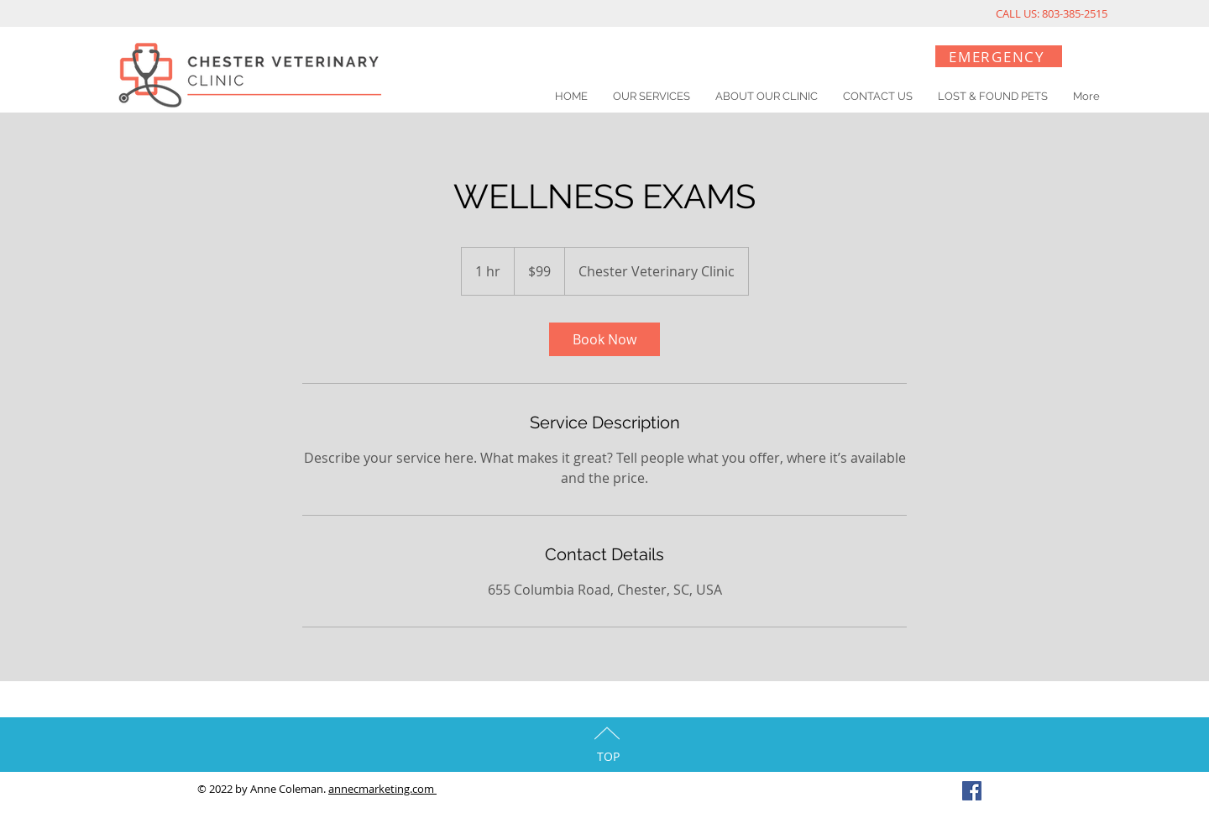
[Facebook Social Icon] (971, 790)
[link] (604, 339)
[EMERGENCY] (998, 56)
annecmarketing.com (382, 788)
